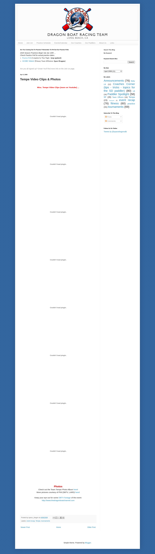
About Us (102, 43)
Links (112, 43)
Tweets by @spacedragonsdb (115, 132)
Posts (108, 117)
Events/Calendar (60, 43)
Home (20, 43)
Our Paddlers (90, 43)
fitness (115, 103)
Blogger (88, 543)
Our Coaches (76, 43)
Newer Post (25, 527)
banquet (111, 100)
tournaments (45, 521)
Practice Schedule (44, 43)
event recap (31, 521)
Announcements (114, 80)
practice (131, 103)
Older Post (91, 527)
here (76, 489)
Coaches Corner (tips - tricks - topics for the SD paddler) (119, 87)
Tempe (38, 521)
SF (105, 97)
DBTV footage (65, 498)
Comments (110, 121)
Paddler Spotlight (118, 94)
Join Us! (29, 43)
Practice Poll (26, 58)
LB (134, 91)
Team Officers (118, 97)
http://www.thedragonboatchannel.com (58, 500)
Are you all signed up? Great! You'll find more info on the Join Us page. (47, 69)
